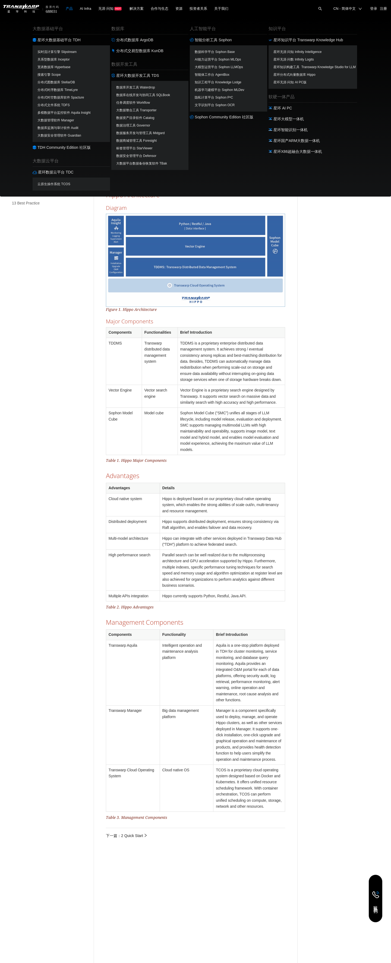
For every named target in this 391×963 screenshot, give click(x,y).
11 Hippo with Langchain (32, 178)
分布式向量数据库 (20, 27)
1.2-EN (72, 27)
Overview (310, 33)
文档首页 (108, 23)
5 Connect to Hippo (28, 105)
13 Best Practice (26, 203)
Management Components (325, 67)
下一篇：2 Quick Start (126, 835)
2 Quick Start (23, 69)
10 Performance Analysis (33, 166)
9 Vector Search (25, 154)
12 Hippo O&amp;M (28, 191)
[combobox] (76, 27)
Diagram (312, 47)
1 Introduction (23, 57)
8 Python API (23, 142)
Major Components (321, 54)
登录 (373, 9)
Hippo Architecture (318, 39)
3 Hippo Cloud (24, 81)
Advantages (312, 61)
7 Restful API (23, 130)
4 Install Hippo (24, 93)
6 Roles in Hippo (26, 118)
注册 (383, 9)
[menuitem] (47, 57)
